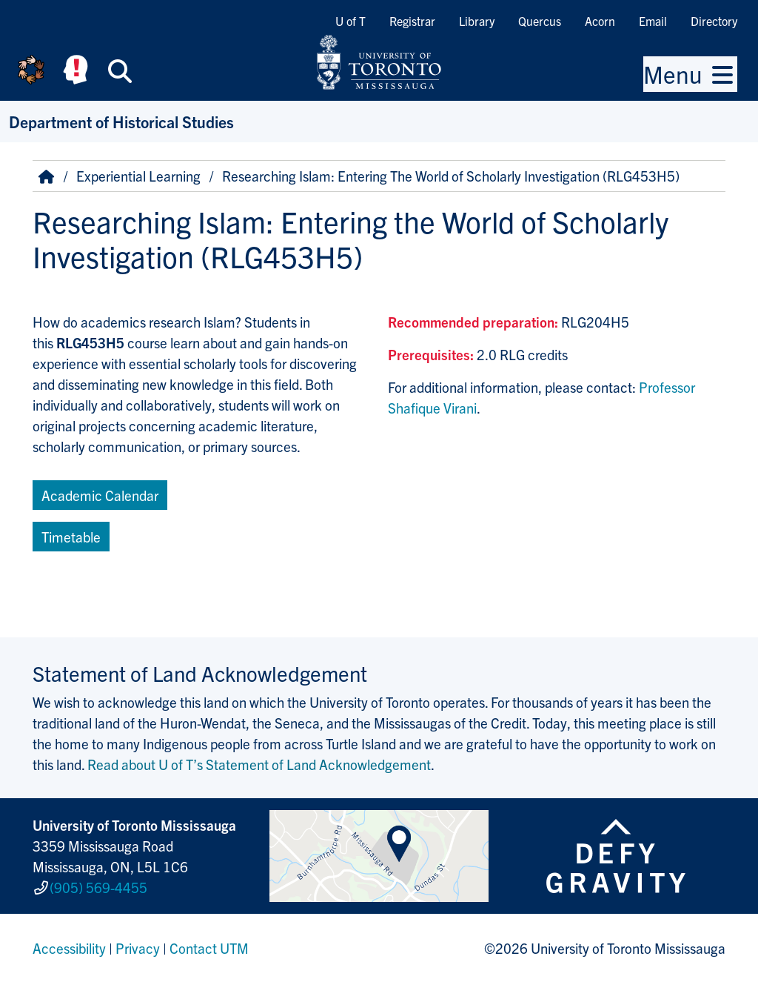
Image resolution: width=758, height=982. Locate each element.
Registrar (412, 20)
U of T (350, 20)
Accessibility (69, 948)
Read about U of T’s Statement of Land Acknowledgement (259, 764)
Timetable (71, 536)
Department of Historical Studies (121, 121)
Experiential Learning (138, 176)
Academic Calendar (99, 495)
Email (653, 20)
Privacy (137, 948)
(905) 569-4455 (98, 887)
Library (476, 20)
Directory (714, 20)
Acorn (600, 20)
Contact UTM (209, 948)
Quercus (539, 20)
